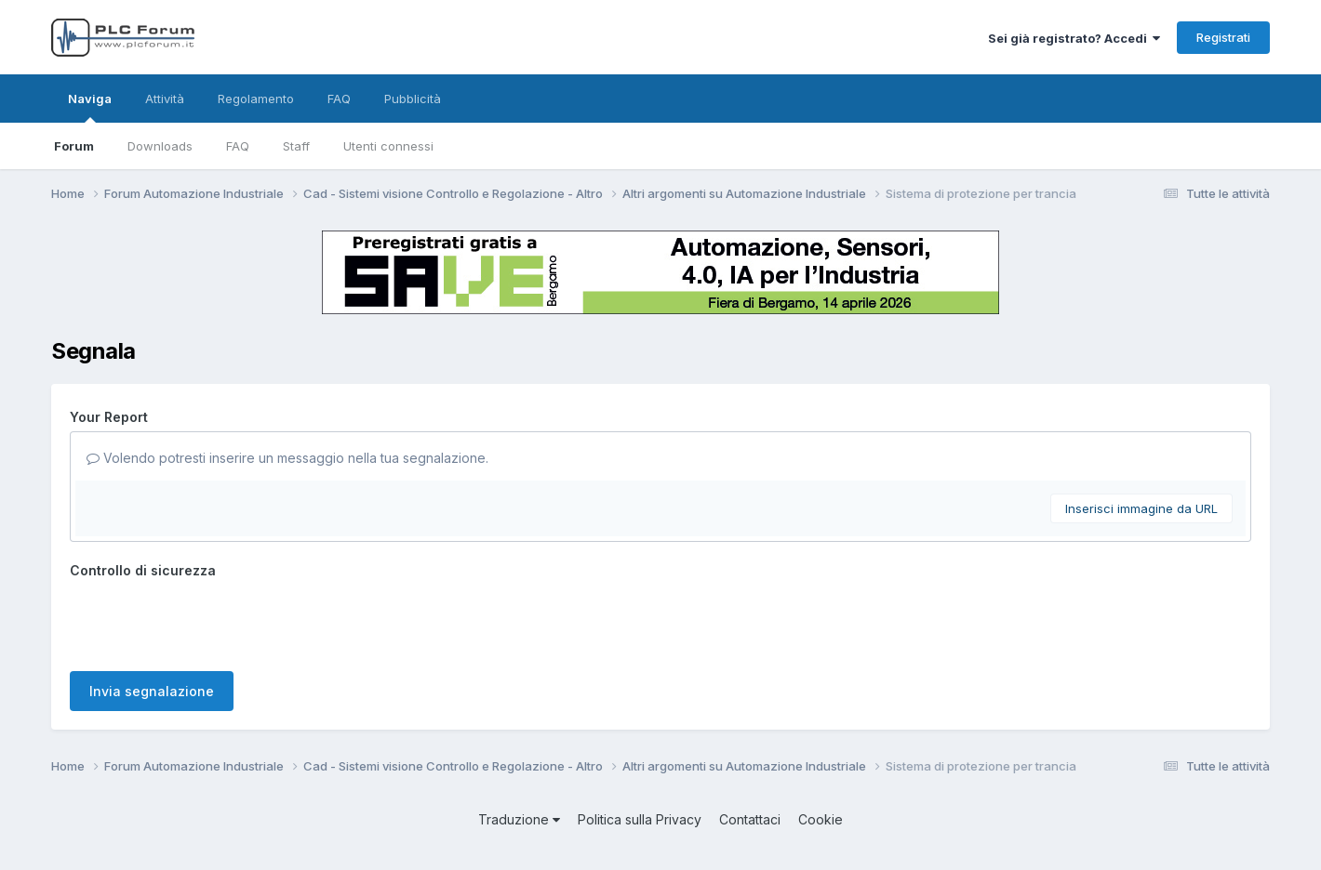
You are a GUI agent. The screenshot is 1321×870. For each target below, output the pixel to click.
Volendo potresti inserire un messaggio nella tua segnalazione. (287, 458)
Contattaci (750, 819)
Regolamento (256, 98)
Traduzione (519, 819)
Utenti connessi (388, 145)
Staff (296, 145)
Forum (74, 145)
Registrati (1223, 37)
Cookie (820, 819)
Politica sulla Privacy (639, 819)
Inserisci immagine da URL (1141, 508)
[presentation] (211, 621)
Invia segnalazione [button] (151, 691)
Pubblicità (412, 98)
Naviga (90, 107)
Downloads (160, 145)
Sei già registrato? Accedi (1074, 38)
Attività (164, 98)
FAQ (237, 145)
